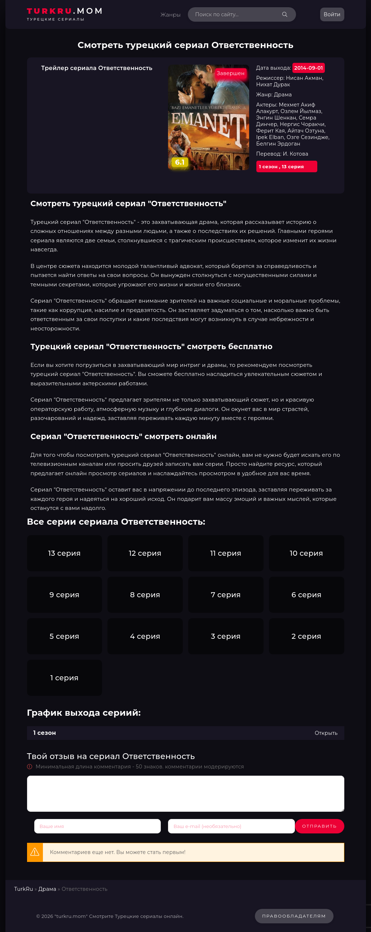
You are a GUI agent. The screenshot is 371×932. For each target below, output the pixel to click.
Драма (47, 887)
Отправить (51, 826)
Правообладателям (294, 913)
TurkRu (23, 887)
